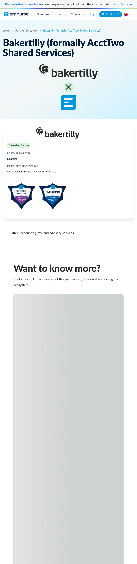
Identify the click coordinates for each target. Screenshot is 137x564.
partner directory (26, 30)
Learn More (122, 4)
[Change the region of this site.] (127, 14)
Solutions (44, 14)
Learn (62, 14)
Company (78, 14)
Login (93, 14)
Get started (110, 14)
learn (6, 30)
